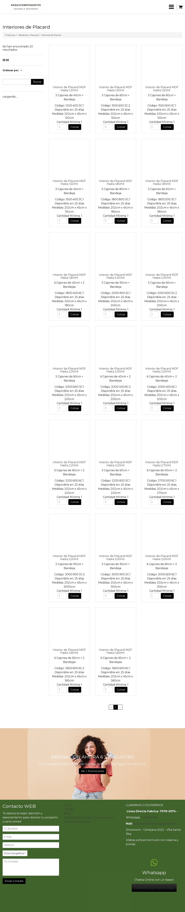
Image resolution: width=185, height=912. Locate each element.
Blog (67, 813)
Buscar (37, 81)
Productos (10, 35)
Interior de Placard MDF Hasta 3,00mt (69, 557)
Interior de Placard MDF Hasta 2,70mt (161, 464)
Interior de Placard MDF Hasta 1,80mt (115, 182)
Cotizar (75, 127)
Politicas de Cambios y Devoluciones (88, 817)
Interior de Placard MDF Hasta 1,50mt (115, 89)
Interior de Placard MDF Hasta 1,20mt (69, 89)
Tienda (69, 809)
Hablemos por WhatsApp (154, 888)
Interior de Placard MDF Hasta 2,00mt (115, 276)
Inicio (67, 805)
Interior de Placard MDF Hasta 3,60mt (69, 651)
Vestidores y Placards (28, 35)
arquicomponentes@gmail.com (155, 823)
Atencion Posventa (77, 821)
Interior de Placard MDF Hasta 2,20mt (69, 464)
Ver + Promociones (92, 771)
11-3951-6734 (149, 817)
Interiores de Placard (51, 35)
